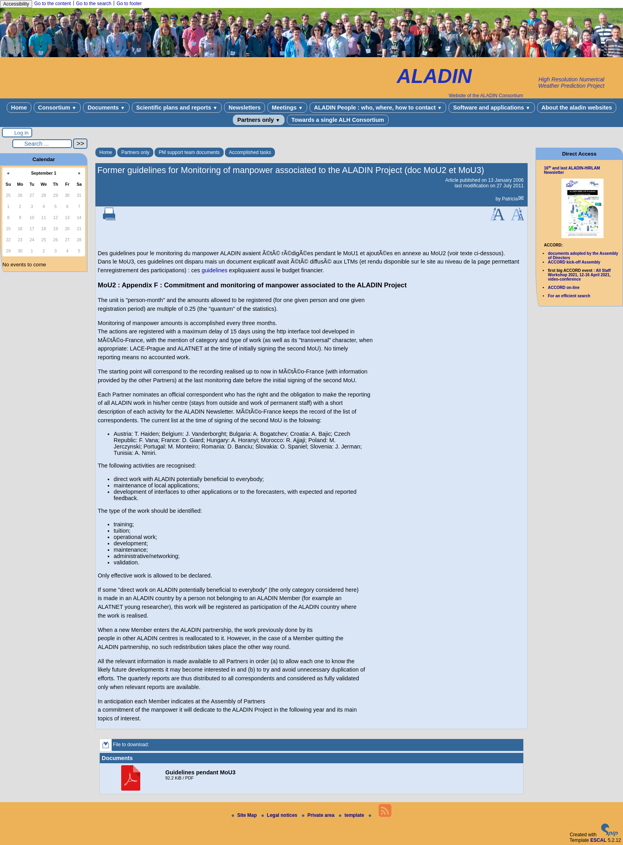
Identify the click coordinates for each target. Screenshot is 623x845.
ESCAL (598, 840)
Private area (319, 815)
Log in (21, 133)
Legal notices (280, 815)
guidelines (215, 270)
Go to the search (94, 3)
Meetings (287, 107)
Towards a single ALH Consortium (337, 120)
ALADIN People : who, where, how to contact (378, 107)
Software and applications (491, 107)
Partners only (258, 120)
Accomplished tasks (250, 152)
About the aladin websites (577, 107)
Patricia (510, 199)
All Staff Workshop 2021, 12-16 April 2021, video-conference (579, 274)
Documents (106, 107)
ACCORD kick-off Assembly (574, 262)
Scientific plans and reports (177, 107)
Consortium (57, 107)
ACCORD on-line (563, 287)
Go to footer (128, 3)
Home (19, 107)
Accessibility (16, 4)
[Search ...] (42, 143)
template (352, 815)
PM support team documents (189, 152)
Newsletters (244, 107)
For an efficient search (569, 296)
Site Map (245, 815)
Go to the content (52, 3)
